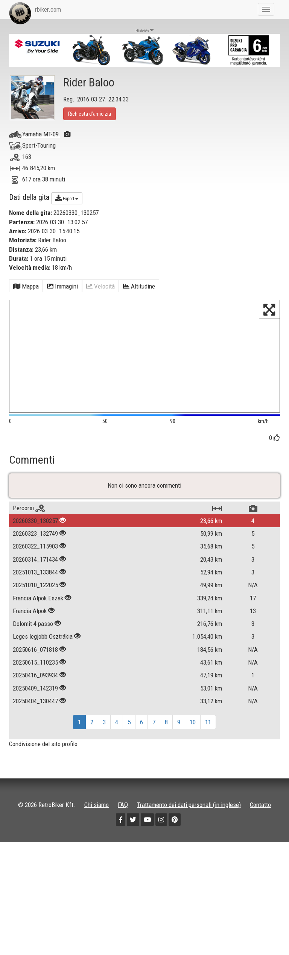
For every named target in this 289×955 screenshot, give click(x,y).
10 (193, 735)
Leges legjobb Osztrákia (43, 649)
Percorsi (29, 520)
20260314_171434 (35, 572)
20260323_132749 (35, 546)
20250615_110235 (35, 675)
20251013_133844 (35, 585)
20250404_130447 (35, 713)
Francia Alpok (30, 623)
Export (66, 198)
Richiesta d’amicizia (89, 114)
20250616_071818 (35, 662)
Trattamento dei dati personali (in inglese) (189, 817)
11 (208, 735)
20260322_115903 (35, 559)
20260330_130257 (35, 533)
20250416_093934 (35, 688)
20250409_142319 (35, 700)
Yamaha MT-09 (46, 134)
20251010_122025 (35, 597)
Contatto (260, 817)
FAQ (123, 817)
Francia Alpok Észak (38, 610)
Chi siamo (96, 817)
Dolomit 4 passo (33, 636)
